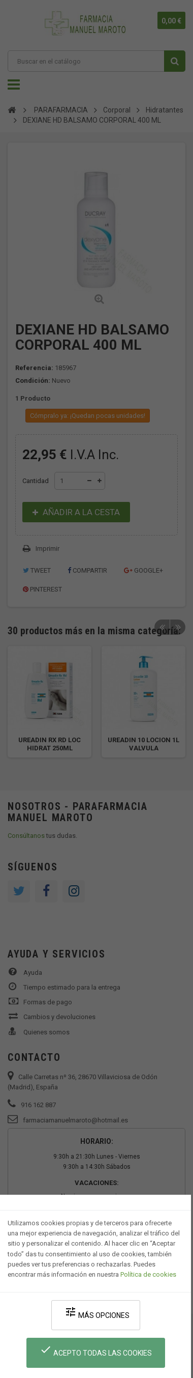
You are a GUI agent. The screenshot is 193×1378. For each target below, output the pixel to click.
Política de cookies (148, 1274)
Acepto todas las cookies (96, 1350)
